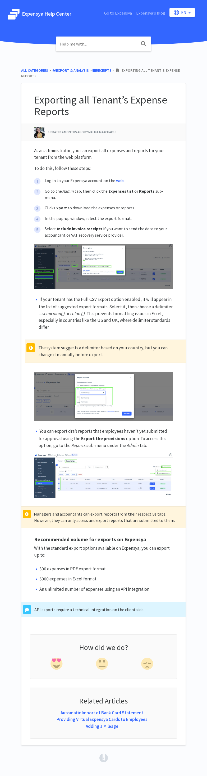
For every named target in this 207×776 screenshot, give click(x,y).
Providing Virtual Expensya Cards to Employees (102, 719)
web (120, 180)
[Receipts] (102, 70)
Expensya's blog (150, 13)
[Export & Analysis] (70, 70)
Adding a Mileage (102, 726)
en (180, 12)
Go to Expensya (118, 13)
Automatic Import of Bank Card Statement (102, 713)
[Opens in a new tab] (103, 757)
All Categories (34, 70)
